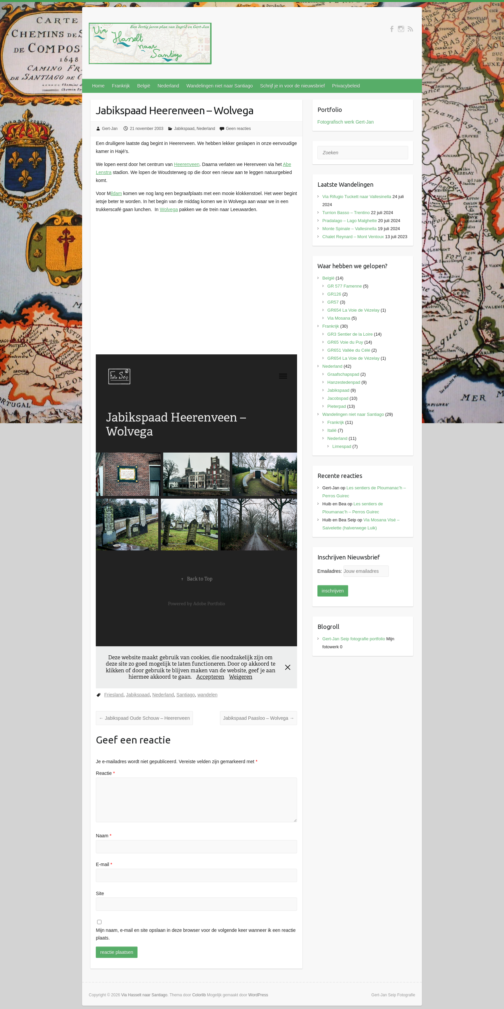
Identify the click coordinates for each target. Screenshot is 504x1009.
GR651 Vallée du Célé (348, 350)
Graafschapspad (343, 374)
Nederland (168, 86)
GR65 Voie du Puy (345, 342)
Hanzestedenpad (343, 382)
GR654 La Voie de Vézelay (353, 310)
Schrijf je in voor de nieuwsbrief (292, 86)
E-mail (104, 864)
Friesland (113, 694)
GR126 (334, 294)
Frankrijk (121, 86)
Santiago (186, 694)
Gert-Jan (110, 128)
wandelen (208, 694)
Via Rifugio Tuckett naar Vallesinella (356, 196)
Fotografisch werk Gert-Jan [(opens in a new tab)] (345, 122)
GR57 (333, 302)
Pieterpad (336, 406)
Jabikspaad (184, 128)
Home (98, 86)
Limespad (341, 446)
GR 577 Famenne (344, 286)
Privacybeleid (346, 86)
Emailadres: (330, 571)
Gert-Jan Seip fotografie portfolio (353, 638)
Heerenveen (186, 164)
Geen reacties (238, 128)
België (143, 86)
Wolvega (169, 209)
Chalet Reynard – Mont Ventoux (353, 236)
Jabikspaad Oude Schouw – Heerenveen (144, 718)
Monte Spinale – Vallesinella (349, 228)
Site (100, 893)
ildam (116, 193)
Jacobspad (337, 398)
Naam (103, 835)
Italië (331, 430)
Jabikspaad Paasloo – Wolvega (258, 718)
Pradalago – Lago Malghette (349, 220)
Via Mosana (338, 318)
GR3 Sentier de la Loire (350, 334)
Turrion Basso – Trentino (346, 212)
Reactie (105, 773)
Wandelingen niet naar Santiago (220, 86)
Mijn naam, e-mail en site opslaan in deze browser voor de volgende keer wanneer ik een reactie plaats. (195, 934)
